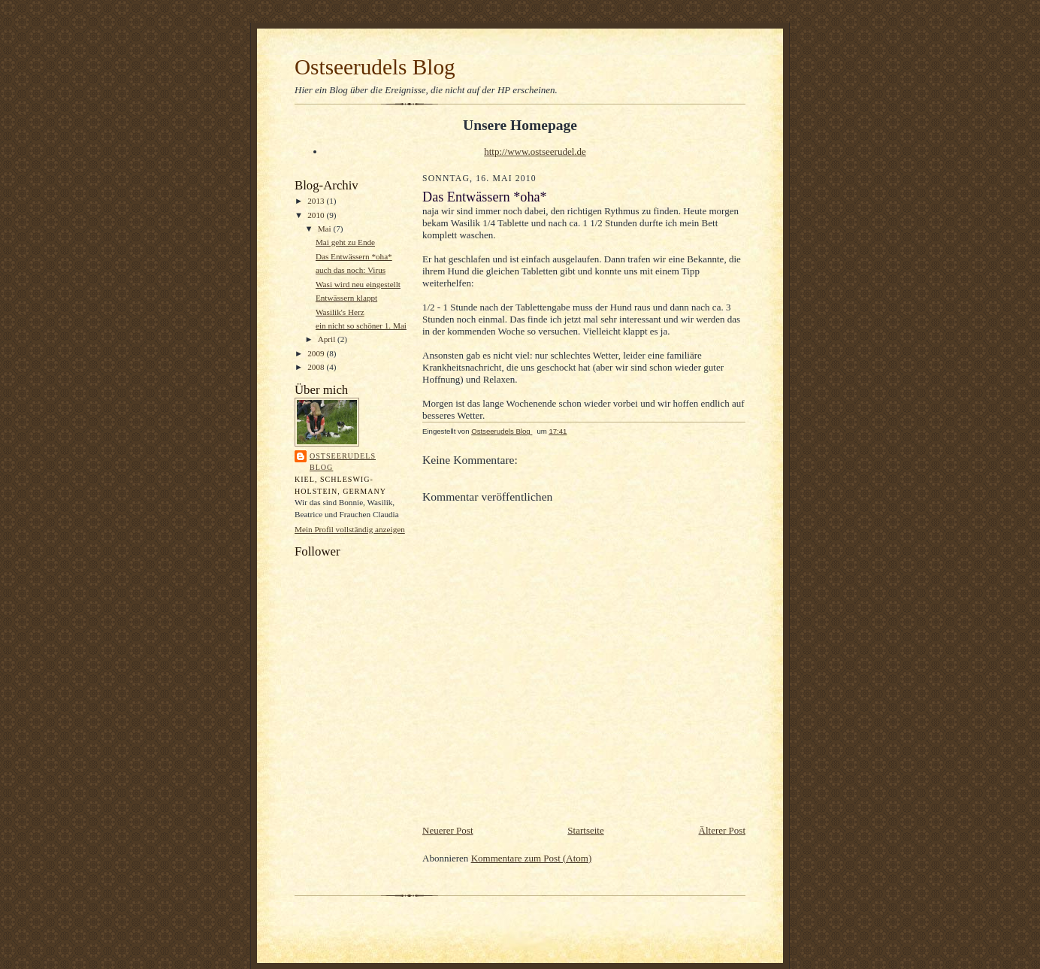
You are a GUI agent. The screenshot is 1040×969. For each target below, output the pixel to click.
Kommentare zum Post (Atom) (531, 858)
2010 (316, 215)
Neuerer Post (447, 830)
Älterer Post (722, 830)
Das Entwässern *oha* (354, 256)
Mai (326, 228)
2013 (316, 200)
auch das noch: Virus (350, 269)
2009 (316, 353)
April (327, 339)
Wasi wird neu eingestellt (358, 284)
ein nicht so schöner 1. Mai (361, 325)
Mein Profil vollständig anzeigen (350, 529)
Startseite (585, 830)
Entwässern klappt (346, 297)
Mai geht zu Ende (345, 242)
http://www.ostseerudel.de (535, 151)
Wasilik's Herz (340, 311)
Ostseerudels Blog (375, 67)
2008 (316, 366)
